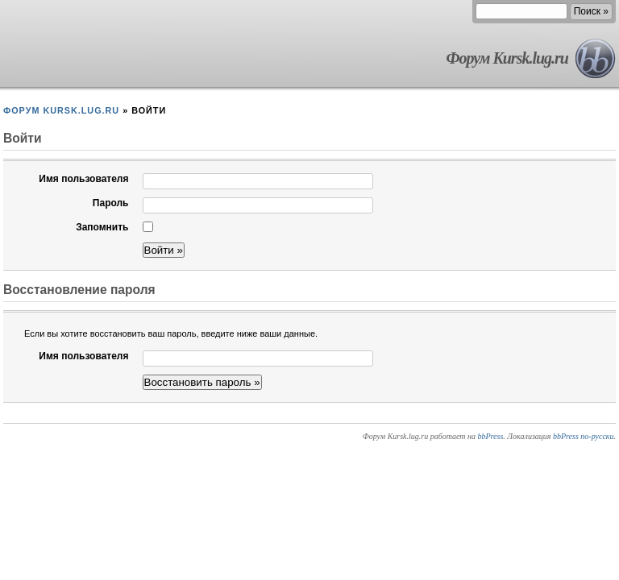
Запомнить (102, 227)
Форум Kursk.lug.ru (507, 58)
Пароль (111, 203)
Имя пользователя (83, 178)
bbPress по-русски (583, 436)
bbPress (490, 436)
